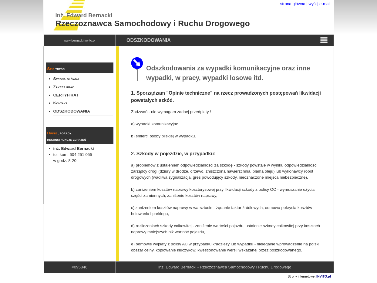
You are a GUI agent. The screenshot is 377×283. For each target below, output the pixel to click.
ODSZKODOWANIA (71, 111)
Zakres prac (63, 87)
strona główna (292, 4)
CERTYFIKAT (66, 95)
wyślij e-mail (320, 4)
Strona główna (66, 78)
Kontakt (60, 103)
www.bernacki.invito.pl (80, 40)
